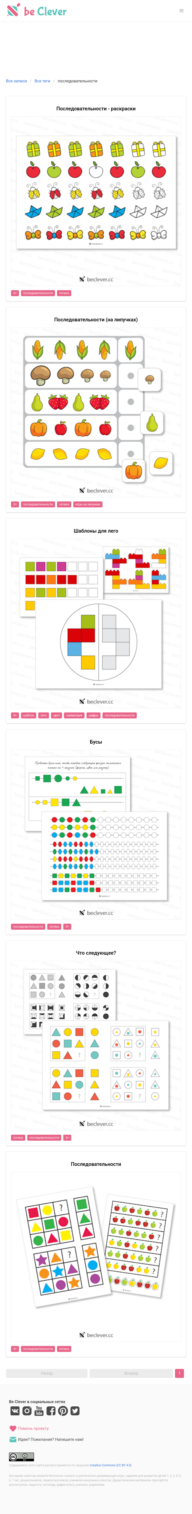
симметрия (74, 715)
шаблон (28, 715)
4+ (67, 1137)
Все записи (16, 81)
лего (43, 715)
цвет (56, 715)
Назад (47, 1373)
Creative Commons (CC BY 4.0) (111, 1465)
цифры (93, 715)
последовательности (38, 293)
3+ (15, 293)
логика (64, 293)
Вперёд (131, 1373)
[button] (181, 10)
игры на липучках (88, 504)
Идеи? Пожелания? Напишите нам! (46, 1440)
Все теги (42, 81)
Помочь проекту (29, 1429)
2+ (15, 504)
